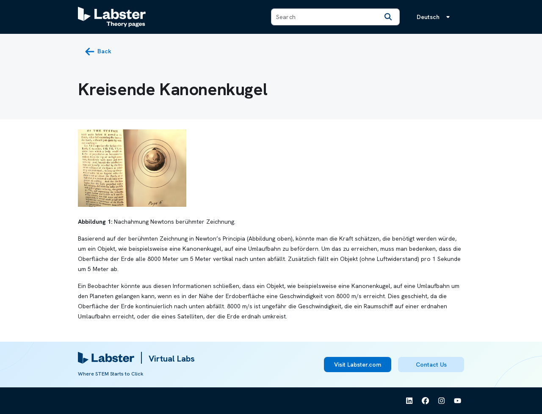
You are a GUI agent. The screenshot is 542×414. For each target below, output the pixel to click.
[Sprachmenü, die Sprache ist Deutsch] (435, 17)
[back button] (98, 51)
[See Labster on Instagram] (441, 401)
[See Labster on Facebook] (425, 401)
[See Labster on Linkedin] (409, 401)
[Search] (388, 17)
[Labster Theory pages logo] (112, 17)
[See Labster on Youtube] (457, 401)
